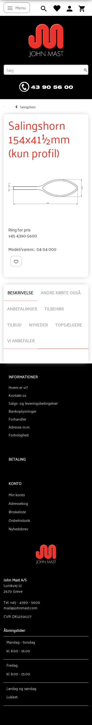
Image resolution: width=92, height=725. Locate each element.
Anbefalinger (22, 308)
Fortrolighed (19, 434)
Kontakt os (17, 395)
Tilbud (14, 324)
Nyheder (38, 324)
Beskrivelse (20, 292)
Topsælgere (68, 324)
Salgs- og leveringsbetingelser (33, 403)
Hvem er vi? (18, 387)
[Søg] (85, 70)
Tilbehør (54, 308)
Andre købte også (61, 292)
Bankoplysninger (22, 411)
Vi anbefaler (21, 340)
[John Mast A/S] (46, 553)
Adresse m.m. (19, 426)
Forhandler (17, 419)
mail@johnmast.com (20, 607)
